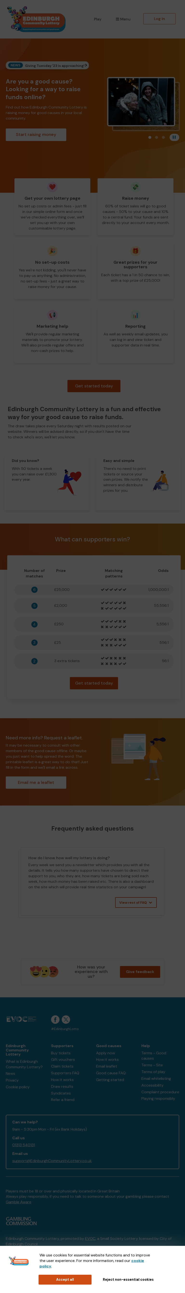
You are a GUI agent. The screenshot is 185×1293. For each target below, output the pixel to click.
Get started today (94, 386)
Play (97, 19)
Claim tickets (62, 1066)
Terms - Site (152, 1065)
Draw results (62, 1086)
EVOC (90, 1238)
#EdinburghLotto (65, 1029)
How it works (62, 1079)
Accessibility (152, 1085)
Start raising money (36, 134)
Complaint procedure (160, 1092)
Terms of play (153, 1071)
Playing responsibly (158, 1098)
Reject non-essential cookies (128, 1279)
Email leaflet (106, 1066)
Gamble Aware (18, 1201)
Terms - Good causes (153, 1055)
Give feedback (140, 971)
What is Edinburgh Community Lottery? (24, 1064)
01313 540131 (23, 1144)
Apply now (105, 1053)
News (10, 1073)
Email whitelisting (156, 1078)
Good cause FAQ (111, 1072)
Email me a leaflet (36, 782)
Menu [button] (123, 19)
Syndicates (61, 1093)
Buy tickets (61, 1053)
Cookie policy (18, 1086)
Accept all (65, 1279)
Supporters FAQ (65, 1072)
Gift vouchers (63, 1059)
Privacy (12, 1080)
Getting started (110, 1079)
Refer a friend (62, 1099)
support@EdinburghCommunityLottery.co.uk (52, 1160)
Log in (159, 18)
